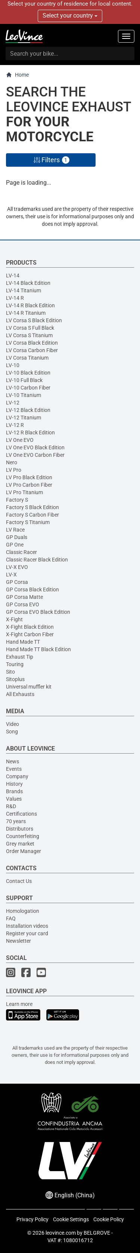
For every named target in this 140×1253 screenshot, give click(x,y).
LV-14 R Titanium (26, 313)
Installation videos (27, 926)
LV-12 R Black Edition (30, 432)
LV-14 (12, 275)
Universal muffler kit (29, 687)
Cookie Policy (108, 1219)
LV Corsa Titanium (27, 358)
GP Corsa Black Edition (32, 589)
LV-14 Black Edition (28, 283)
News (12, 761)
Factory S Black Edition (32, 507)
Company (17, 776)
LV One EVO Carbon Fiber (35, 455)
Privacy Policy (32, 1219)
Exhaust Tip (19, 657)
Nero (11, 462)
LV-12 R (15, 425)
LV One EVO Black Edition (35, 447)
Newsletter (18, 941)
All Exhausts (20, 694)
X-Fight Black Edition (30, 627)
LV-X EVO (17, 567)
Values (14, 799)
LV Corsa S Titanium (29, 335)
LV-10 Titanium (23, 395)
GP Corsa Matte (24, 597)
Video (12, 724)
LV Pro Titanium (24, 492)
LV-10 (12, 365)
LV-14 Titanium (23, 290)
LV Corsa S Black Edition (34, 320)
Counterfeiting (22, 836)
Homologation (22, 911)
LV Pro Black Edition (29, 477)
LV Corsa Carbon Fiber (32, 350)
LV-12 (12, 403)
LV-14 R (15, 298)
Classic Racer (21, 552)
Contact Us (19, 881)
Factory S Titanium (28, 522)
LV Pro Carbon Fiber (29, 485)
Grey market (20, 844)
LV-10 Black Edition (28, 373)
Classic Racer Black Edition (37, 560)
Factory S (17, 500)
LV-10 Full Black (24, 380)
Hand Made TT (23, 642)
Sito (10, 672)
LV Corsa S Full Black (30, 328)
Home (17, 75)
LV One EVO (20, 440)
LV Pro (13, 470)
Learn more (19, 1004)
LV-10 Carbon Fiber (28, 388)
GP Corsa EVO (22, 604)
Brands (14, 791)
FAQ (11, 918)
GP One (15, 545)
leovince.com (61, 1233)
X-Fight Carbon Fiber (30, 634)
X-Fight (14, 619)
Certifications (21, 814)
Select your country (70, 15)
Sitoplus (15, 679)
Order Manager (23, 851)
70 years (16, 821)
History (14, 784)
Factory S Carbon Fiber (32, 515)
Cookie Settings (71, 1219)
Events (14, 769)
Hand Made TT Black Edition (38, 649)
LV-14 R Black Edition (30, 305)
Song (12, 732)
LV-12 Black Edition (28, 410)
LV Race (15, 530)
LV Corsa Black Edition (32, 343)
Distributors (19, 829)
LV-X (11, 575)
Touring (15, 664)
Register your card (27, 933)
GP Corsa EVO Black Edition (38, 612)
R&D (11, 806)
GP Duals (16, 537)
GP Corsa (17, 582)
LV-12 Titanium (23, 418)
